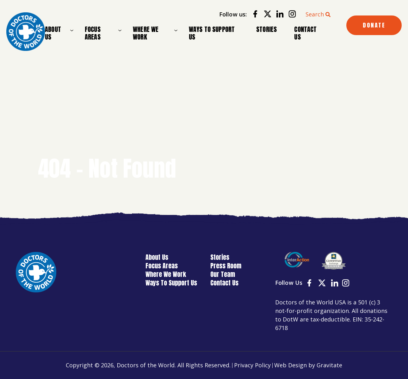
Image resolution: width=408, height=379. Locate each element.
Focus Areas (93, 33)
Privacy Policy (252, 365)
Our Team (222, 274)
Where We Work (145, 33)
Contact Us (305, 33)
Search (315, 14)
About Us (53, 33)
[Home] (25, 31)
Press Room (225, 266)
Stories (266, 29)
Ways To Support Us (212, 33)
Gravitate (329, 365)
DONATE (374, 25)
